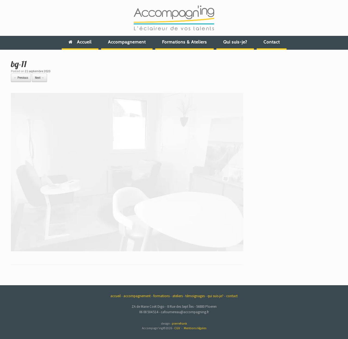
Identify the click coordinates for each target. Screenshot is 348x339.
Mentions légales (195, 328)
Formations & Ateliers (184, 42)
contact (232, 296)
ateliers (177, 296)
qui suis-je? (215, 296)
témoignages (195, 296)
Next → (39, 78)
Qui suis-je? (235, 42)
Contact (271, 42)
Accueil (80, 42)
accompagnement (137, 296)
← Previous (21, 78)
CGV (177, 328)
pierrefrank (179, 323)
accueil (115, 296)
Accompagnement (127, 42)
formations (161, 296)
